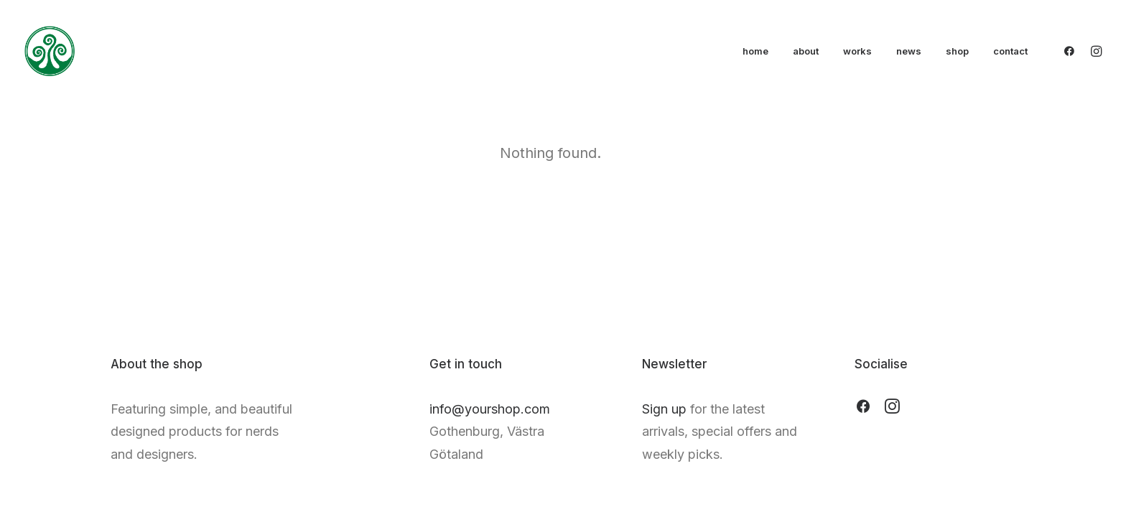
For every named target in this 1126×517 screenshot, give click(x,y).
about (806, 51)
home (755, 51)
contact (1010, 51)
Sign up (664, 408)
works (857, 51)
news (908, 51)
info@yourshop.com (489, 408)
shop (957, 51)
